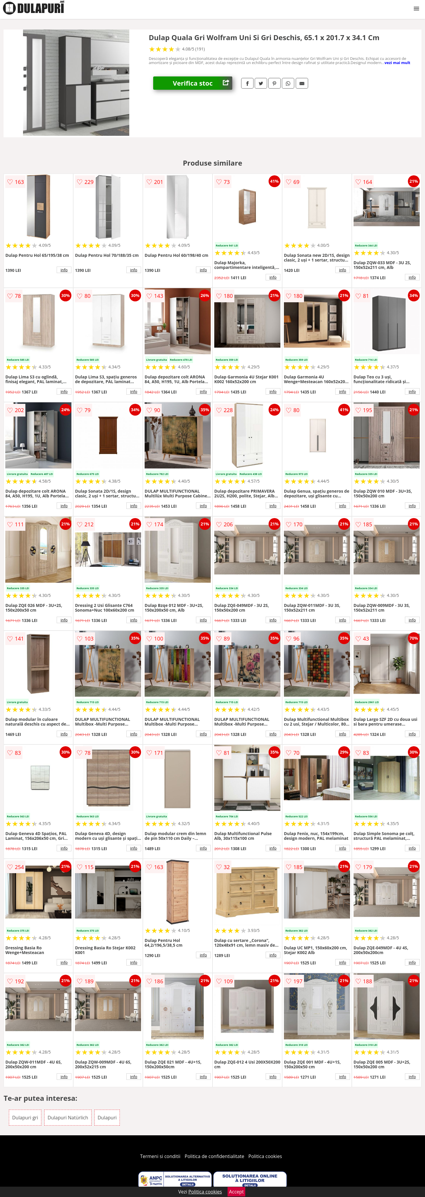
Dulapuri (107, 1117)
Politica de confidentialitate (214, 1156)
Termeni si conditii (160, 1156)
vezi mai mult (398, 62)
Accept (236, 1191)
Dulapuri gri (25, 1117)
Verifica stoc (202, 83)
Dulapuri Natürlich (68, 1117)
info (64, 269)
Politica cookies (265, 1156)
